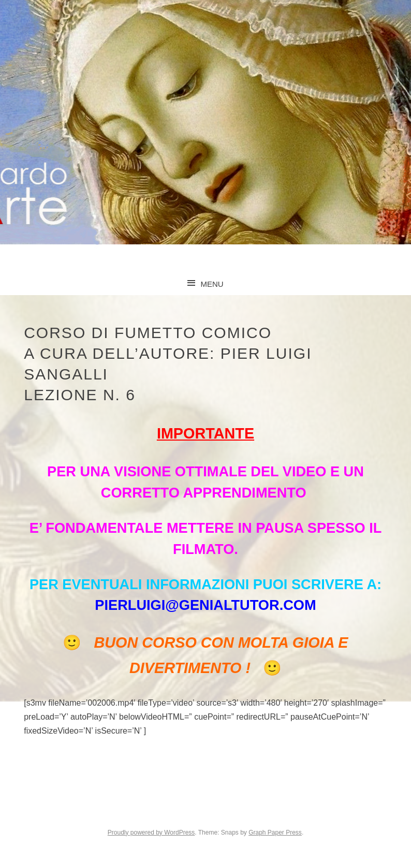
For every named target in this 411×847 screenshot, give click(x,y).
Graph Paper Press (275, 832)
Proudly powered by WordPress (151, 832)
